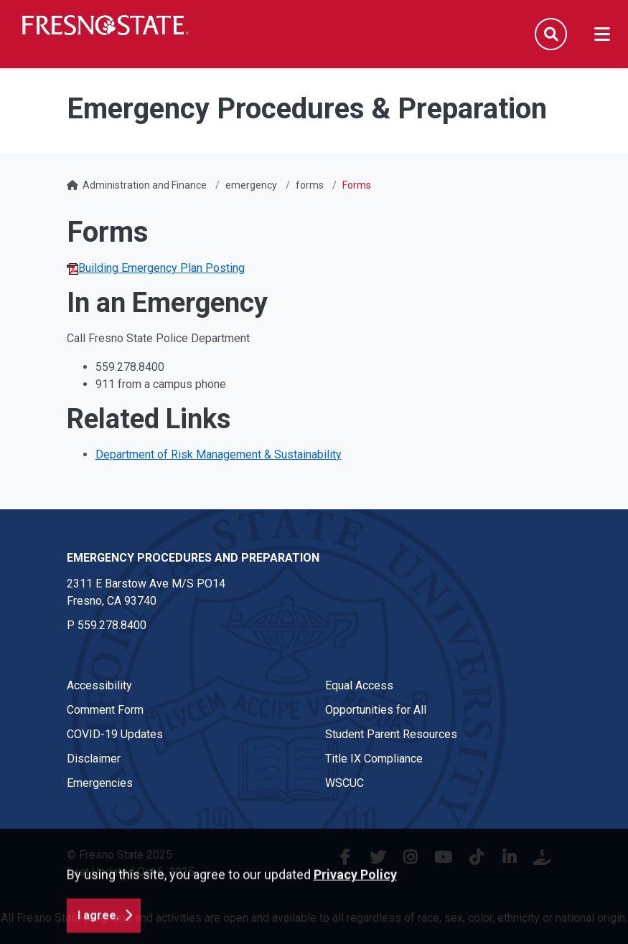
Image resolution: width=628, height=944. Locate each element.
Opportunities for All (375, 710)
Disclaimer (94, 758)
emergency (251, 185)
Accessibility (99, 685)
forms (310, 185)
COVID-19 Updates (115, 734)
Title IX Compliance (374, 758)
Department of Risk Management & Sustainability (218, 454)
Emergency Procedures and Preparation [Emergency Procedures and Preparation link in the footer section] (193, 558)
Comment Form (105, 710)
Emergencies (100, 783)
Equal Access (359, 685)
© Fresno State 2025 (119, 855)
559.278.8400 (112, 625)
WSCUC (344, 783)
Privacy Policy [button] (355, 922)
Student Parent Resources (391, 734)
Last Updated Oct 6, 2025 (131, 872)
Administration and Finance (145, 185)
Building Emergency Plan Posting (156, 268)
